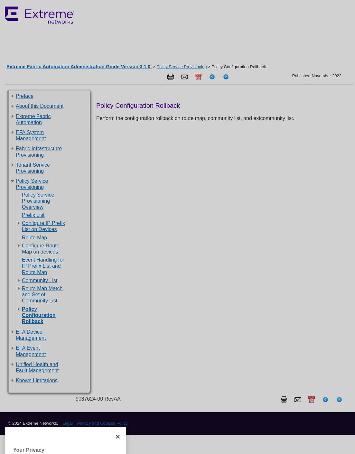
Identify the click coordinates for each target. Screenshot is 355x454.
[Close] (118, 445)
